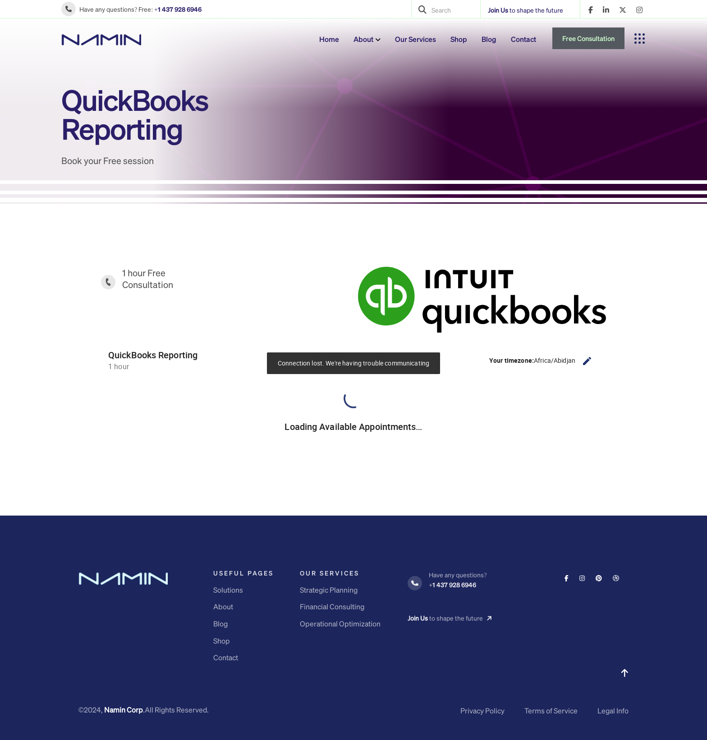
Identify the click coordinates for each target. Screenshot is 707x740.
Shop (458, 39)
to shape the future (525, 10)
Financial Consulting (332, 606)
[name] (590, 10)
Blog (489, 39)
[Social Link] (567, 578)
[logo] (101, 38)
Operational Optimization (340, 623)
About (363, 39)
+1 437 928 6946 (178, 9)
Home (329, 39)
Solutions (228, 589)
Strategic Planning (329, 589)
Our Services (415, 39)
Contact (523, 39)
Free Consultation (588, 38)
